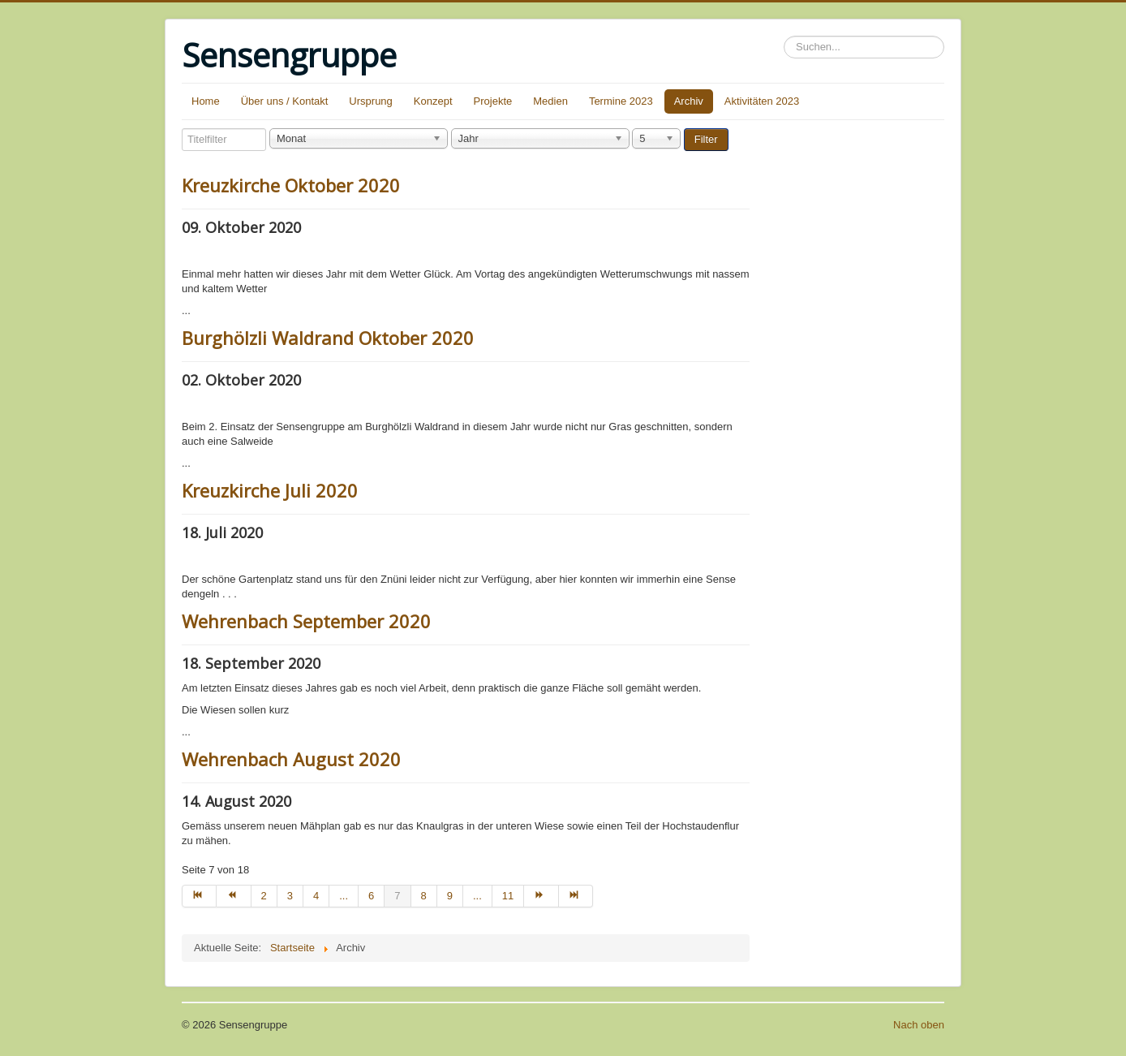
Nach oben (918, 1025)
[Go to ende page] (576, 896)
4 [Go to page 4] (316, 896)
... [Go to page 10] (477, 896)
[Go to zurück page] (234, 896)
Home (205, 101)
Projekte (493, 101)
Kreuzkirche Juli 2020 (270, 490)
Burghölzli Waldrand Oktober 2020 (328, 337)
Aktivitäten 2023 (762, 101)
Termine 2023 (621, 101)
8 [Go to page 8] (424, 896)
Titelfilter (182, 128)
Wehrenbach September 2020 (306, 621)
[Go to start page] (199, 896)
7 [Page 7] (397, 896)
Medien (550, 101)
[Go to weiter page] (541, 896)
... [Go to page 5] (343, 896)
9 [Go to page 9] (450, 896)
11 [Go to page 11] (508, 896)
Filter (706, 139)
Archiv (688, 101)
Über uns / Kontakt (285, 101)
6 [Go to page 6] (371, 896)
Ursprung (370, 101)
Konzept (433, 101)
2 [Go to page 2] (264, 896)
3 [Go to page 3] (290, 896)
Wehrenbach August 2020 (291, 759)
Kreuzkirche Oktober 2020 (291, 185)
